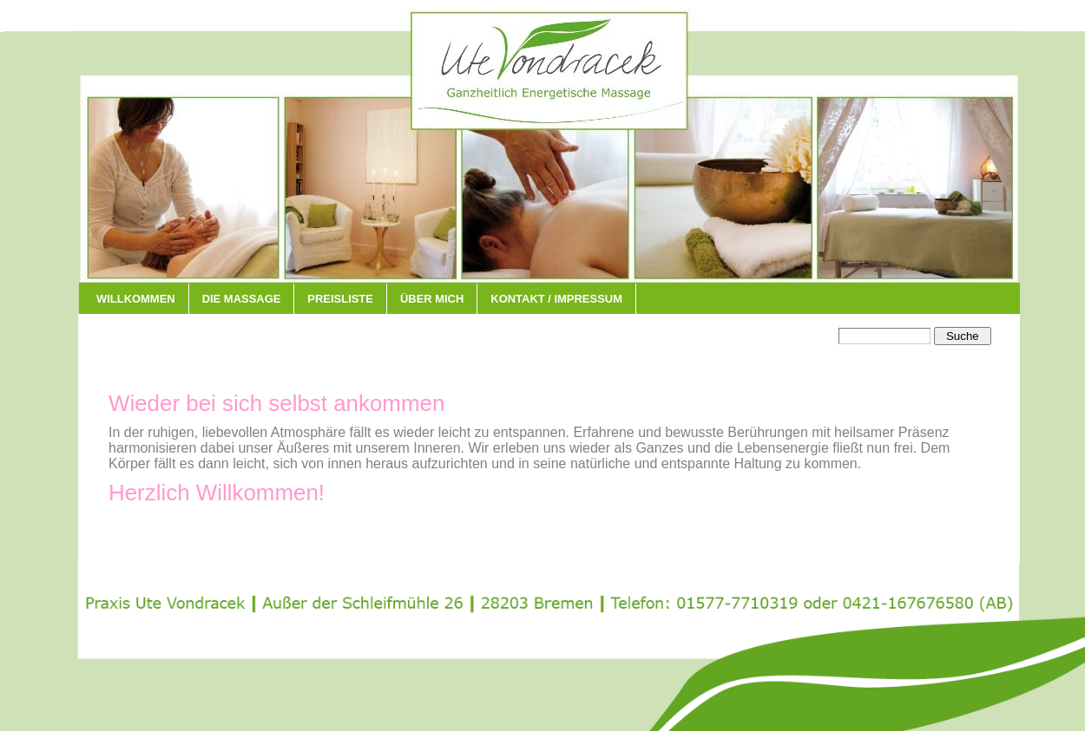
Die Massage (241, 298)
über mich (432, 298)
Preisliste (340, 298)
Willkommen (135, 298)
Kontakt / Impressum (556, 298)
